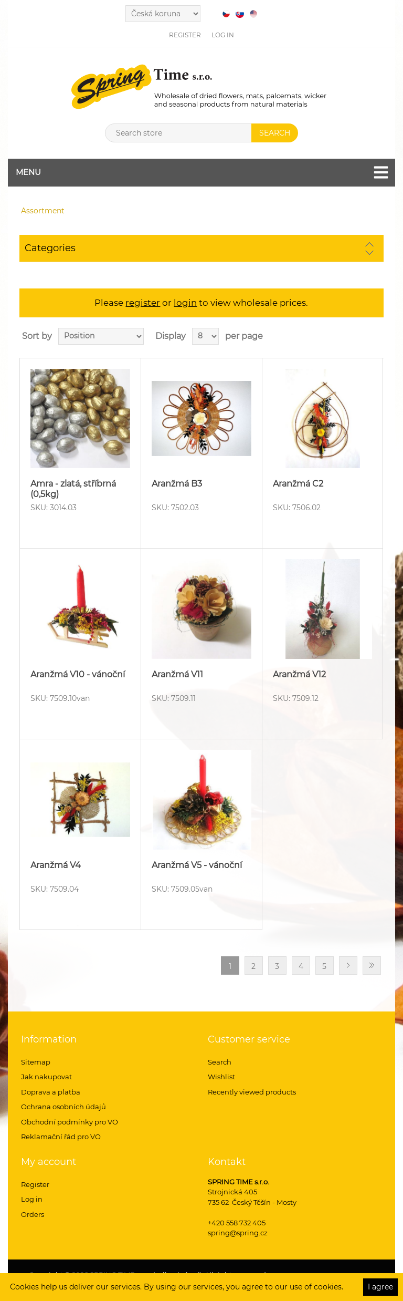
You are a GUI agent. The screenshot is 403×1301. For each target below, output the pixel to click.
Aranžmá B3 (177, 484)
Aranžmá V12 (299, 674)
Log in (222, 35)
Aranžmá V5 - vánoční (197, 865)
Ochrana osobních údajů (63, 1106)
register (142, 302)
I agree (380, 1287)
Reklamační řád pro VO (61, 1136)
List (374, 336)
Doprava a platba (50, 1092)
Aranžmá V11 (177, 674)
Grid (355, 336)
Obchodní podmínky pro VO (69, 1122)
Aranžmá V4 (55, 865)
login (185, 302)
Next (348, 965)
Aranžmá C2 (298, 484)
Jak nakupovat (46, 1076)
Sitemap (35, 1062)
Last (372, 965)
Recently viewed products (252, 1092)
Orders (32, 1214)
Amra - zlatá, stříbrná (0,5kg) (73, 489)
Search (219, 1062)
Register (185, 35)
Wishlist (221, 1076)
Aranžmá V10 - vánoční (77, 674)
